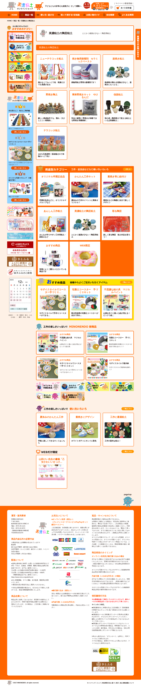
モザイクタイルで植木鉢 (119, 363)
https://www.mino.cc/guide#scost (22, 577)
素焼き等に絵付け (117, 176)
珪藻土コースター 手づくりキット (85, 291)
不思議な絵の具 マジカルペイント (117, 291)
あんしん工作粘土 (53, 211)
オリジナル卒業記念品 (53, 176)
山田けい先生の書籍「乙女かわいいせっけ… (52, 460)
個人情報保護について (127, 683)
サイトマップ (91, 683)
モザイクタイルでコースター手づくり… (53, 291)
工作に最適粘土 (118, 417)
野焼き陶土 (52, 94)
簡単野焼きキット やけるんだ (85, 96)
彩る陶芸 (117, 211)
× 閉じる (127, 169)
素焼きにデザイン (85, 417)
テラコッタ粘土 (52, 130)
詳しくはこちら (20, 132)
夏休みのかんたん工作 (51, 417)
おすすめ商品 (53, 245)
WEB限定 (85, 245)
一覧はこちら (126, 282)
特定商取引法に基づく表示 (110, 683)
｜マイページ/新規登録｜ (124, 3)
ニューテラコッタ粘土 (51, 58)
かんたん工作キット (85, 176)
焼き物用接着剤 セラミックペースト (85, 60)
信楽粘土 (118, 94)
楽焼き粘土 (118, 58)
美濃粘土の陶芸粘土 (85, 211)
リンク (99, 683)
